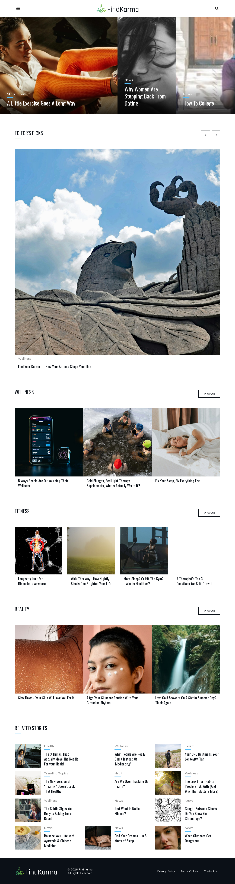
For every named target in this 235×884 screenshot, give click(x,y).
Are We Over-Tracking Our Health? (132, 783)
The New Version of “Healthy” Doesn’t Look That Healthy (59, 786)
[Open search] (216, 8)
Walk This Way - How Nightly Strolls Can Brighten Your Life (91, 581)
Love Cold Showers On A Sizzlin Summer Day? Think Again (185, 700)
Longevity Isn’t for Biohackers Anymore (32, 581)
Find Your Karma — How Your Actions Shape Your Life (54, 366)
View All (209, 394)
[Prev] (205, 135)
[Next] (216, 135)
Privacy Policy (166, 871)
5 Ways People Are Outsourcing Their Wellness (43, 483)
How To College (198, 103)
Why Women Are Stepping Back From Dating (145, 96)
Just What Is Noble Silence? (127, 811)
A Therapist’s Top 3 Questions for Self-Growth (194, 581)
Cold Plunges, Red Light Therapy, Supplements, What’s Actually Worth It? (113, 483)
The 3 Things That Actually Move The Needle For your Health (61, 759)
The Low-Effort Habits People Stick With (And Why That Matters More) (201, 786)
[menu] (18, 8)
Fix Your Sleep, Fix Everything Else (177, 480)
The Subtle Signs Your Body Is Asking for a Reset (59, 813)
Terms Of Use (189, 871)
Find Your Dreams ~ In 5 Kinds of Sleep (131, 838)
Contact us (211, 871)
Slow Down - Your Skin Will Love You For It (46, 697)
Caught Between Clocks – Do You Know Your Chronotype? (202, 813)
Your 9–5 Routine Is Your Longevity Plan (202, 756)
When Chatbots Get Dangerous (198, 838)
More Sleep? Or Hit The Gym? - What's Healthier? (144, 581)
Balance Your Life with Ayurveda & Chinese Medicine (59, 840)
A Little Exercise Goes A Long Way (41, 103)
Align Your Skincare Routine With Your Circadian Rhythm (112, 700)
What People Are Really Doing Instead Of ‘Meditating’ (130, 759)
